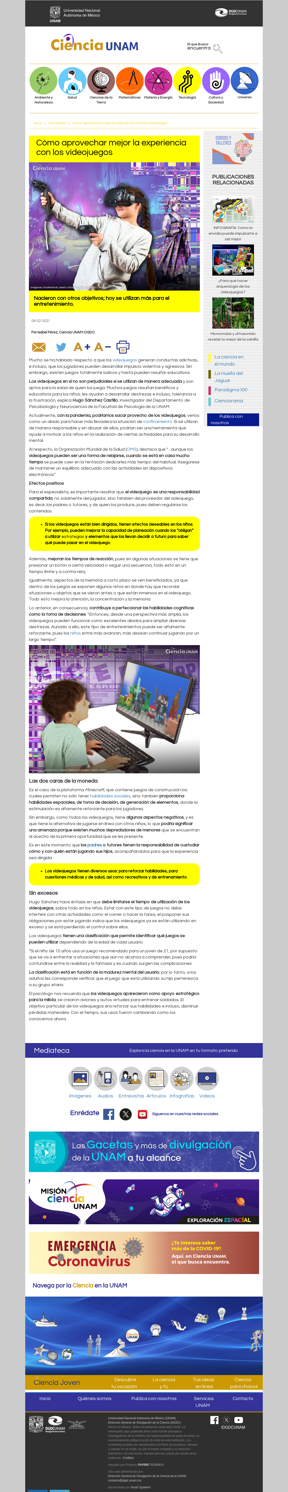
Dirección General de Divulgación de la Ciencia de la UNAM (147, 1476)
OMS (131, 449)
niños (75, 633)
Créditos (128, 1458)
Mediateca (52, 1050)
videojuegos (125, 360)
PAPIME (143, 1464)
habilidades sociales (110, 796)
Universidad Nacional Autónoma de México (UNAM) (141, 1418)
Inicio (38, 123)
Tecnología (57, 123)
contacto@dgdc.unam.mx (124, 1480)
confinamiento (157, 421)
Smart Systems (140, 1487)
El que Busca (199, 47)
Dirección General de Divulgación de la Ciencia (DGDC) (144, 1422)
